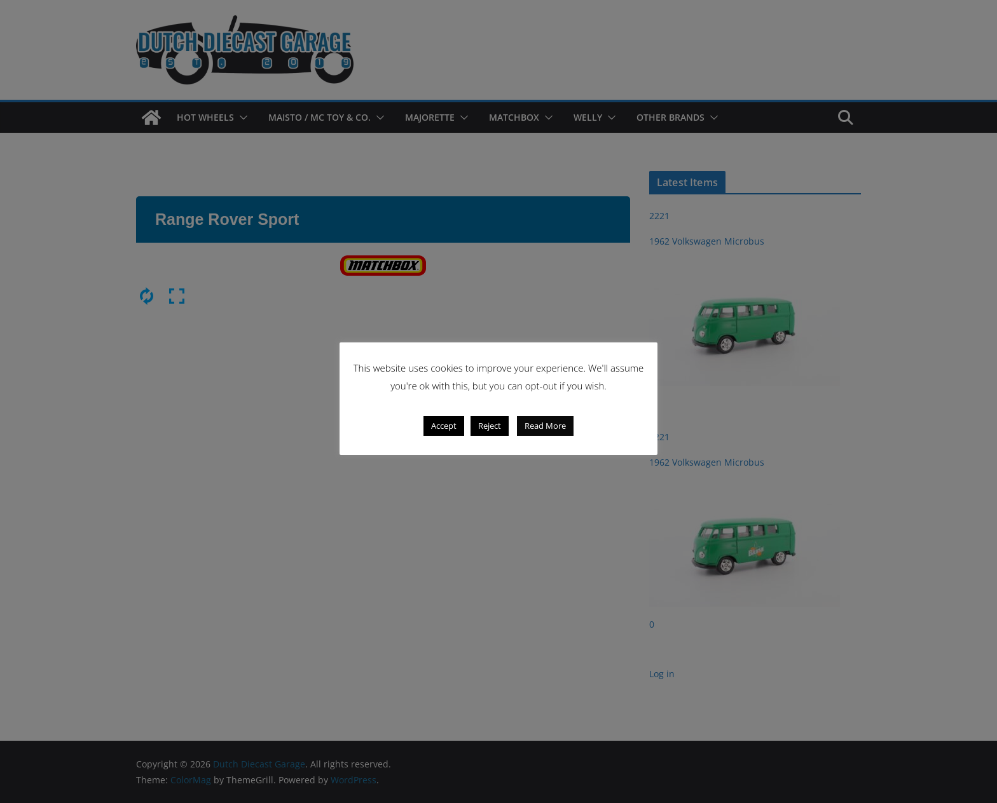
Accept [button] (444, 425)
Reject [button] (489, 425)
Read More (545, 425)
